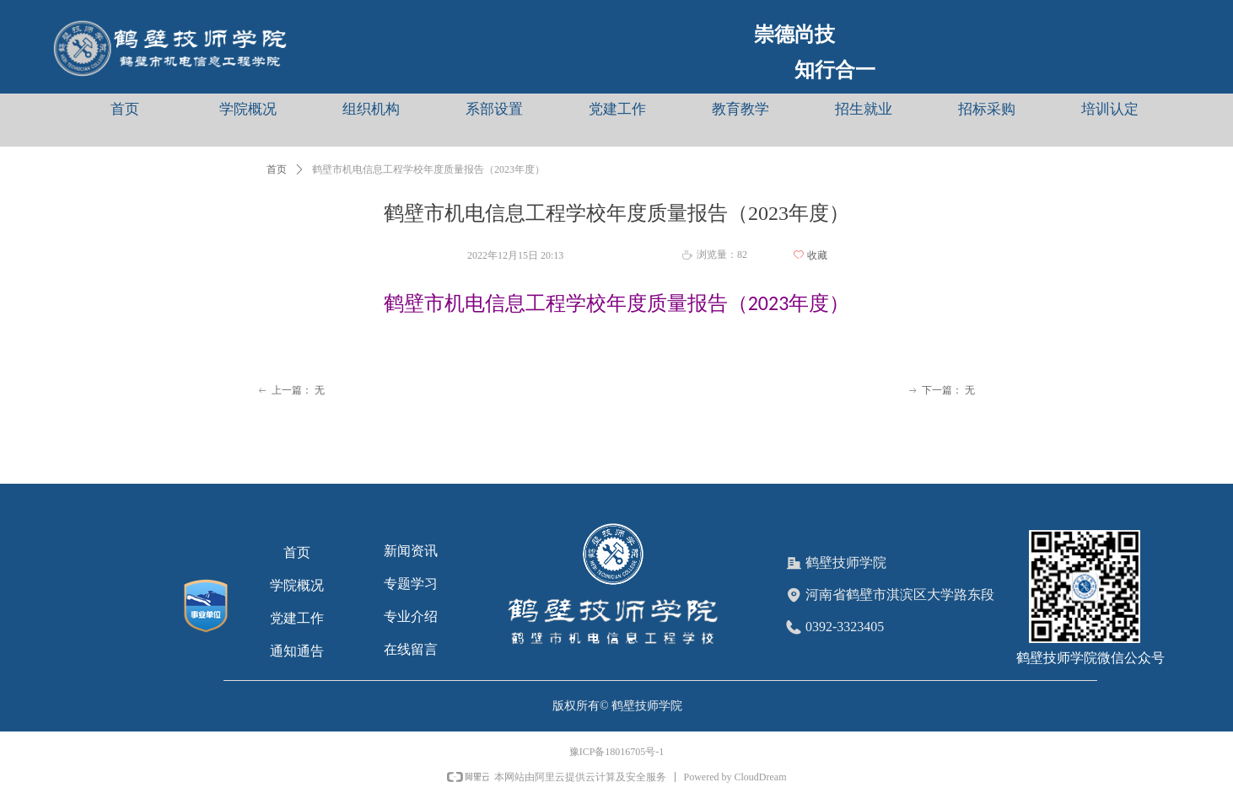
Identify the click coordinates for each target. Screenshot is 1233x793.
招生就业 (863, 109)
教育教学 (740, 109)
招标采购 (986, 109)
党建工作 (617, 109)
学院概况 (248, 109)
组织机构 (371, 109)
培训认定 (1110, 109)
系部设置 (494, 109)
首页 (124, 109)
